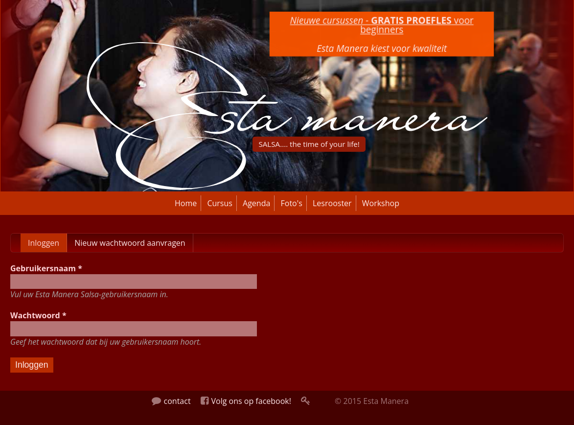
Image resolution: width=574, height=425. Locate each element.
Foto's (291, 203)
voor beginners (381, 25)
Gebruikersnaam (46, 268)
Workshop (380, 203)
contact (171, 401)
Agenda (256, 203)
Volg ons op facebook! (246, 401)
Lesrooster (332, 203)
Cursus (219, 203)
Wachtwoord (38, 315)
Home (186, 203)
